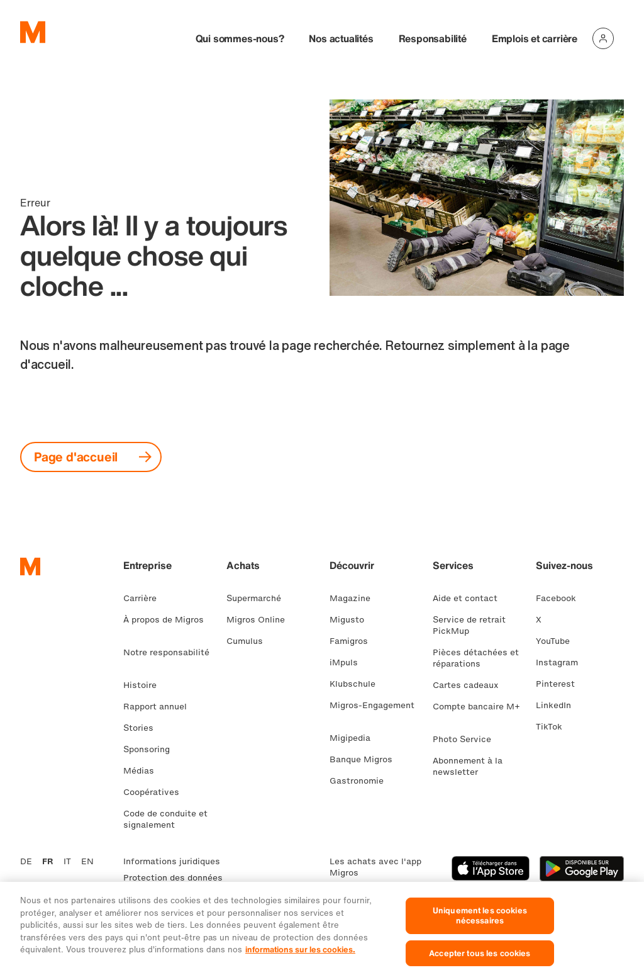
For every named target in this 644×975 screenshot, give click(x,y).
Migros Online (260, 619)
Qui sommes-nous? (240, 38)
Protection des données (173, 877)
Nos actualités (341, 38)
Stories (143, 728)
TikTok (554, 726)
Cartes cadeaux (471, 685)
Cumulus (249, 641)
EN (87, 861)
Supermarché (258, 598)
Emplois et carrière (534, 38)
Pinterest (560, 684)
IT (67, 861)
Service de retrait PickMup (469, 625)
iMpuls (349, 662)
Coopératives (156, 792)
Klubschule (358, 684)
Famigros (354, 641)
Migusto (352, 619)
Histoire (145, 685)
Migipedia (355, 738)
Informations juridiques (171, 861)
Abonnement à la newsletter (467, 766)
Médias (143, 770)
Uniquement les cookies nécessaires (480, 923)
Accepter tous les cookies (479, 961)
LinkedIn (558, 705)
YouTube (558, 641)
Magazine (355, 598)
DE (26, 861)
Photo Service (467, 739)
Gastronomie (362, 780)
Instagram (562, 662)
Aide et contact (470, 598)
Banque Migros (366, 759)
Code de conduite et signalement (165, 819)
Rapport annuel (160, 706)
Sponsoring (151, 749)
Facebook (561, 598)
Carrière (145, 598)
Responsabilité (433, 38)
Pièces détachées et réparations (476, 658)
